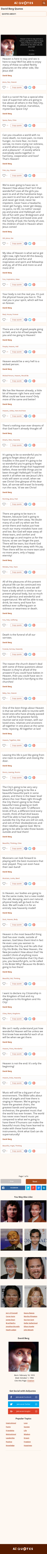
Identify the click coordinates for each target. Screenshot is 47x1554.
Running (6, 499)
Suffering (14, 620)
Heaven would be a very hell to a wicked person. (21, 363)
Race (9, 120)
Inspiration (10, 279)
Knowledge (10, 1445)
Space (5, 120)
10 (7, 125)
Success (27, 1427)
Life (25, 1430)
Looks (12, 878)
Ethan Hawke (29, 1326)
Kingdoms (16, 1013)
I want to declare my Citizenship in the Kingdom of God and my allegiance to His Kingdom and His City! (22, 998)
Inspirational (11, 1423)
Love (25, 1423)
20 (7, 352)
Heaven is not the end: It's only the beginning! (22, 1065)
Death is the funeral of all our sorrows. (19, 636)
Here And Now (20, 411)
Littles (11, 411)
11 (7, 284)
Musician (6, 878)
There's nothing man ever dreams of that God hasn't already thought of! (23, 427)
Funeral (5, 649)
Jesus (4, 82)
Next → (36, 1181)
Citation (30, 1380)
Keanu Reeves (29, 1313)
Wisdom (27, 1434)
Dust (4, 919)
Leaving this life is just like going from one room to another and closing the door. (23, 757)
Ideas (18, 279)
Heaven (14, 82)
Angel (12, 1146)
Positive (9, 1442)
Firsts (11, 1048)
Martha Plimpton (30, 1316)
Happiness (28, 1445)
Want (10, 1013)
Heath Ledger (11, 1330)
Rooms (17, 772)
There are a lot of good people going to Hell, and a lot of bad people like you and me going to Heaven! (23, 332)
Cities (14, 120)
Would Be (24, 375)
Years (16, 567)
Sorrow (12, 649)
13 (7, 87)
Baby (4, 693)
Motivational (11, 1434)
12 (7, 416)
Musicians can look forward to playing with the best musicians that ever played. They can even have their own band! (23, 862)
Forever (15, 314)
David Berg (7, 75)
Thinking (13, 843)
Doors (5, 772)
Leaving (11, 772)
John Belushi (28, 1330)
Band (18, 878)
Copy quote (17, 87)
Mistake (5, 567)
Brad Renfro (10, 1323)
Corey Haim (10, 1316)
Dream (5, 440)
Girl (4, 238)
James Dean (10, 1320)
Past (16, 499)
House (9, 314)
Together (12, 740)
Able (18, 740)
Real (4, 314)
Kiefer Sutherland (30, 1323)
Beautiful (6, 843)
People (5, 346)
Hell (16, 346)
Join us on (23, 1397)
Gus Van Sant (29, 1320)
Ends (11, 1078)
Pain (4, 170)
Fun (4, 279)
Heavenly (16, 440)
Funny (8, 1427)
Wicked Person (8, 375)
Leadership (10, 1438)
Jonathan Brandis (13, 1326)
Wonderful (18, 1048)
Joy (8, 170)
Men (10, 440)
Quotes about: (23, 13)
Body (16, 919)
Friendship (10, 1430)
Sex (8, 82)
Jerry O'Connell (12, 1313)
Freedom (27, 1442)
